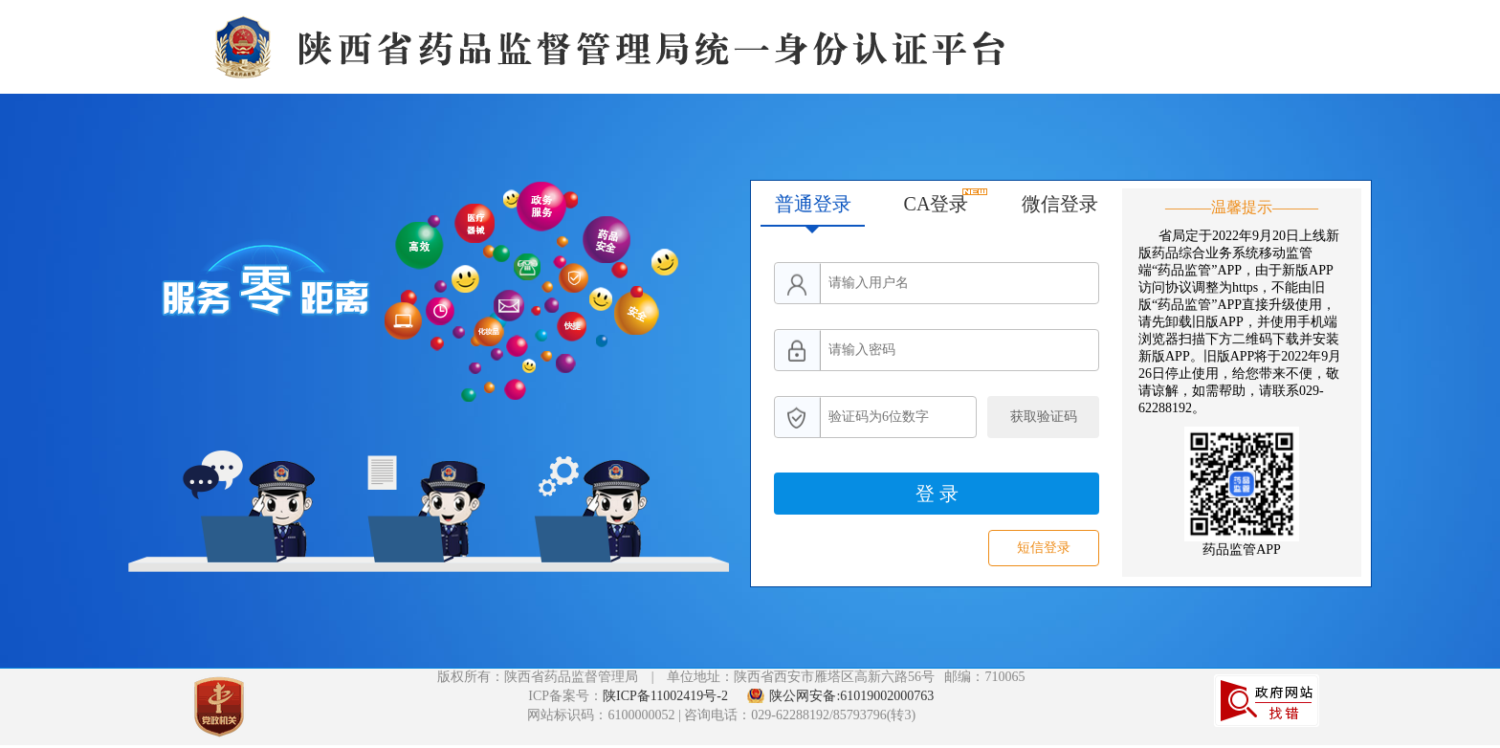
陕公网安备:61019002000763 (851, 696)
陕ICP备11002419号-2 (667, 696)
